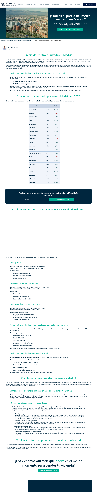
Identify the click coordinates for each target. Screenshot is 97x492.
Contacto (77, 4)
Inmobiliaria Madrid (7, 40)
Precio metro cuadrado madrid (23, 40)
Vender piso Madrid (31, 4)
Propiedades (55, 4)
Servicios (20, 4)
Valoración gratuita (67, 4)
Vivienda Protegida (44, 4)
